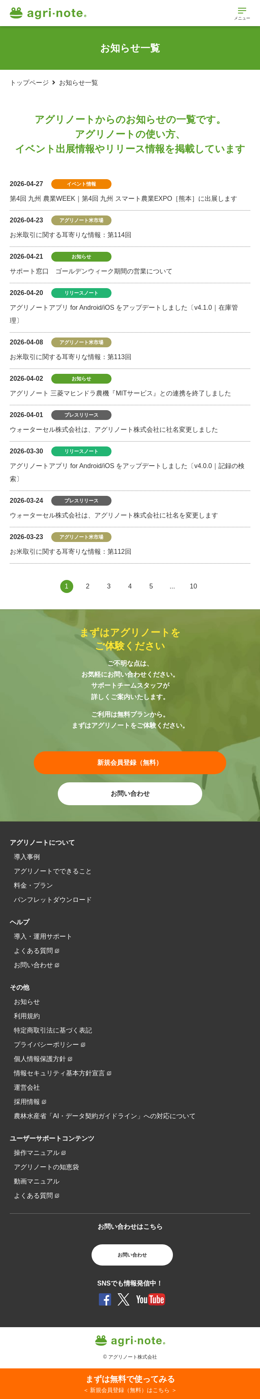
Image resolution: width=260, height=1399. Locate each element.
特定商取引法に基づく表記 (53, 1030)
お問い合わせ (33, 965)
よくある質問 (33, 950)
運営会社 (27, 1087)
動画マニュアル (36, 1181)
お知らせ (27, 1001)
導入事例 (27, 856)
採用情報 (27, 1101)
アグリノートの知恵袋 (46, 1167)
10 (193, 586)
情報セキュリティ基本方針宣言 (59, 1073)
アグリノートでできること (53, 871)
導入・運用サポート (43, 936)
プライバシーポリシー (46, 1044)
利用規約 (27, 1016)
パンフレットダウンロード (53, 899)
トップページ (29, 82)
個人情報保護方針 (40, 1058)
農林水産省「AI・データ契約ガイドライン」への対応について (105, 1116)
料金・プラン (33, 885)
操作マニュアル (36, 1152)
